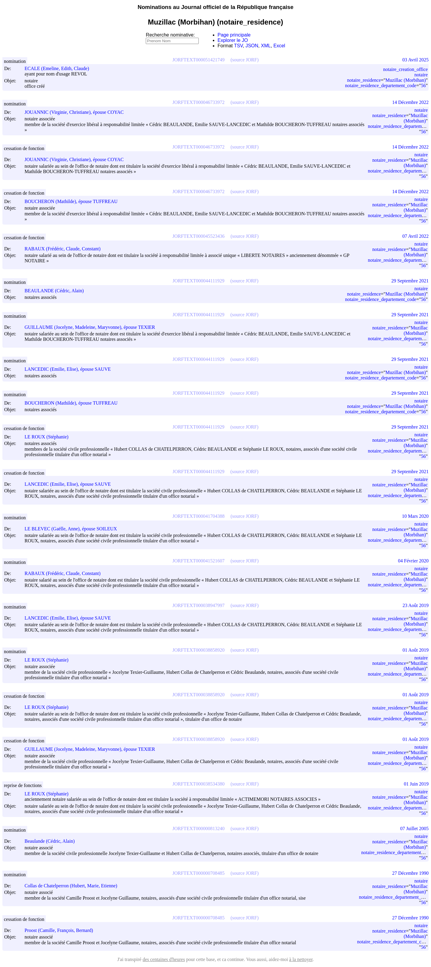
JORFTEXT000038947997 (198, 605)
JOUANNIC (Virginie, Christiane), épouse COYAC (77, 112)
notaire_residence (364, 80)
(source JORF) (244, 59)
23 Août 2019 (416, 605)
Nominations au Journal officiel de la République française (216, 7)
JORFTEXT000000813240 (198, 828)
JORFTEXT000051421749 (198, 59)
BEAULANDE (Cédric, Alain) (57, 290)
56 (423, 85)
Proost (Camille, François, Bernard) (61, 930)
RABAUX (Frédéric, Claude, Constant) (65, 248)
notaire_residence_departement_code (380, 85)
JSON (251, 45)
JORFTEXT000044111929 (198, 280)
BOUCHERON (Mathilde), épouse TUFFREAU (74, 201)
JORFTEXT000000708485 (198, 873)
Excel (279, 45)
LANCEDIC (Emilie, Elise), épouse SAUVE (70, 369)
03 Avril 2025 (415, 59)
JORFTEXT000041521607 (198, 560)
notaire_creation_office (405, 69)
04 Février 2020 (413, 560)
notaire (421, 74)
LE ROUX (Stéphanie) (49, 436)
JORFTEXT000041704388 (198, 516)
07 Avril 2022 (415, 236)
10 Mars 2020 (415, 516)
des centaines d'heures (163, 959)
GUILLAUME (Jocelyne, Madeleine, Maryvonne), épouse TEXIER (92, 327)
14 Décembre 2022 (410, 102)
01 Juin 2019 (416, 783)
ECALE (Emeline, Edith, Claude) (60, 68)
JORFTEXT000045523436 (198, 236)
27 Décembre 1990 (410, 873)
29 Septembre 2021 (410, 280)
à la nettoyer (300, 959)
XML (266, 45)
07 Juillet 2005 (414, 828)
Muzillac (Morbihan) (406, 80)
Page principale (234, 34)
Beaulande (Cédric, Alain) (52, 841)
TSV (238, 45)
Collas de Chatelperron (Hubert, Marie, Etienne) (74, 885)
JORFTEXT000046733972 (198, 102)
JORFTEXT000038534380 (198, 783)
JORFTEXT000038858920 (198, 650)
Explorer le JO (233, 40)
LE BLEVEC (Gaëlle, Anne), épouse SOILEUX (73, 528)
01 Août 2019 (416, 650)
